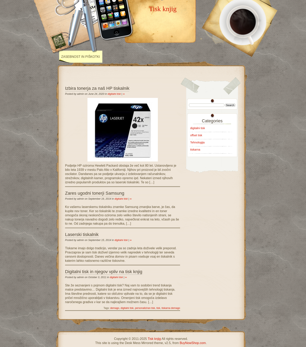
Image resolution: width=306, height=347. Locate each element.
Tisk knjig (163, 9)
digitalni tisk (114, 93)
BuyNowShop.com (193, 343)
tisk (158, 308)
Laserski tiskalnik (82, 234)
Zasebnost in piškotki (80, 56)
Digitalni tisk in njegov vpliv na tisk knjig (103, 271)
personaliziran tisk (145, 308)
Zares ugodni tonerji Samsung (94, 193)
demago (114, 308)
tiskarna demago (171, 308)
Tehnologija (197, 142)
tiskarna (195, 149)
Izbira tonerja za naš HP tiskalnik (97, 88)
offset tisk (196, 135)
